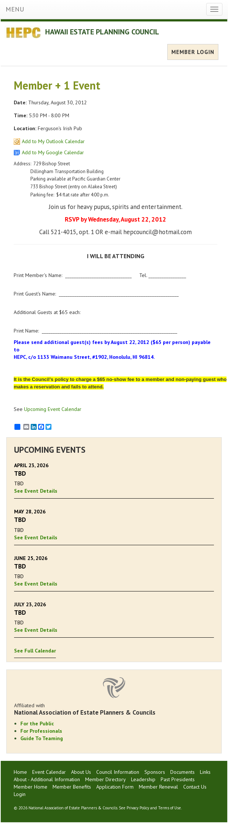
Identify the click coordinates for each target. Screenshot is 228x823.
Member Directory (105, 779)
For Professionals (41, 731)
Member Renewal (158, 786)
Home (20, 772)
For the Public (37, 723)
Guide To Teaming (41, 738)
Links (205, 772)
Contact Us (195, 786)
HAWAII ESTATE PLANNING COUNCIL (102, 32)
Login (20, 794)
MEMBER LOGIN (192, 51)
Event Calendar (49, 772)
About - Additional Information (47, 779)
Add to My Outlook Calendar (53, 141)
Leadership (143, 779)
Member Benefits (72, 786)
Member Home (30, 786)
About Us (81, 772)
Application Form (115, 786)
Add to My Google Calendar (53, 152)
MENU (15, 9)
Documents (182, 772)
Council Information (117, 772)
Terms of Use (169, 807)
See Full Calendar (35, 650)
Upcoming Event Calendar (52, 409)
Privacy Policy (138, 807)
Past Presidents (178, 779)
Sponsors (154, 772)
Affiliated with (114, 709)
